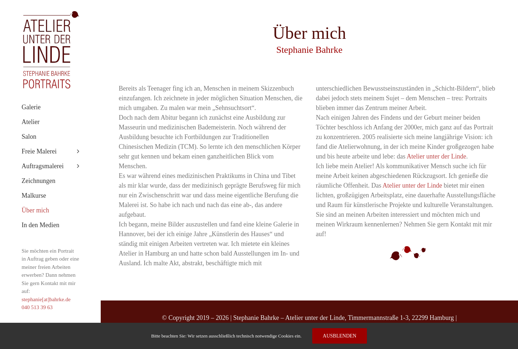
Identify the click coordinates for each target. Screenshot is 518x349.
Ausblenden (339, 336)
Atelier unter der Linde (436, 156)
